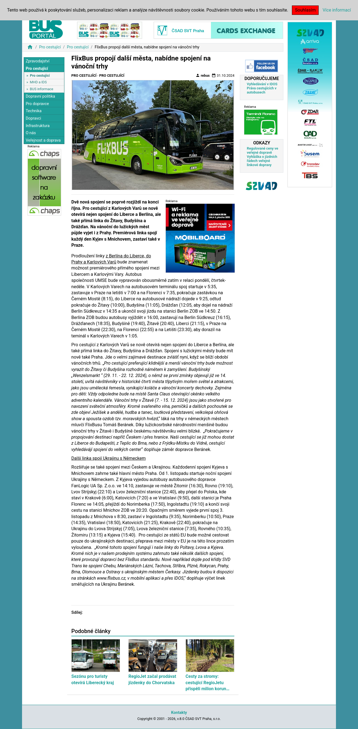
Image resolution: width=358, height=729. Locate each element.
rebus (203, 75)
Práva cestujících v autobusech (261, 90)
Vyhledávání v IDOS (262, 84)
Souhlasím (305, 10)
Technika (34, 111)
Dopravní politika (40, 96)
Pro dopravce (37, 103)
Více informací (336, 10)
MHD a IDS (38, 82)
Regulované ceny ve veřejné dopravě (262, 150)
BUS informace (41, 89)
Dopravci (33, 118)
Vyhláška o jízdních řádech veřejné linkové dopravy (262, 161)
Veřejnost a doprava (43, 140)
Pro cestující (50, 47)
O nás (31, 133)
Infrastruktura (38, 125)
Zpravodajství (37, 61)
